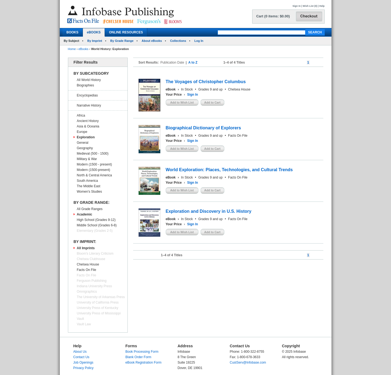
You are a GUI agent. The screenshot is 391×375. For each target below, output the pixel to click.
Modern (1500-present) (93, 170)
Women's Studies (89, 191)
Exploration (86, 137)
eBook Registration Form (144, 362)
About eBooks (152, 40)
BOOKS (73, 32)
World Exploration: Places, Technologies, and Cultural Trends (229, 169)
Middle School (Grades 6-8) (97, 225)
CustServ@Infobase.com (248, 362)
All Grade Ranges (90, 209)
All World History (89, 80)
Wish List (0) (310, 6)
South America (87, 181)
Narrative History (89, 105)
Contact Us (81, 357)
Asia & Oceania (88, 126)
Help (322, 6)
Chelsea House (88, 264)
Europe (82, 132)
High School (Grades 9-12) (96, 220)
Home (72, 49)
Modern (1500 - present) (94, 164)
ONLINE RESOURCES (126, 32)
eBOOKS (94, 32)
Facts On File (86, 270)
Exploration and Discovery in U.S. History (209, 211)
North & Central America (94, 175)
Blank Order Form (138, 357)
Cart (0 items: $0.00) (273, 16)
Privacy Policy (83, 368)
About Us (80, 352)
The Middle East (89, 186)
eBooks (84, 49)
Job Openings (83, 362)
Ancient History (88, 121)
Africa (81, 115)
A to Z (193, 62)
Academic (84, 214)
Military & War (87, 159)
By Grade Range (122, 40)
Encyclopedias (87, 95)
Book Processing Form (142, 352)
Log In (198, 40)
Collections (178, 40)
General (83, 143)
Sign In (297, 6)
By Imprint (94, 40)
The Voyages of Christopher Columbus (206, 81)
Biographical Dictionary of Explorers (203, 128)
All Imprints (86, 248)
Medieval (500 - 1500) (93, 153)
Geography (85, 148)
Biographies (85, 85)
